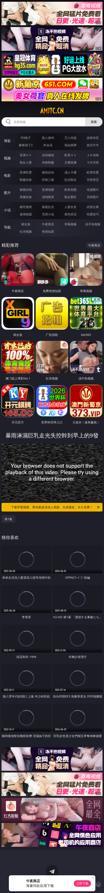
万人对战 (70, 138)
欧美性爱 (93, 172)
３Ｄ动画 (93, 155)
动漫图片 (93, 189)
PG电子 (26, 138)
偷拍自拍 (48, 172)
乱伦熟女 (70, 180)
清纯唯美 (48, 197)
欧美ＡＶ (70, 155)
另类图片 (93, 197)
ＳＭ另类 (93, 162)
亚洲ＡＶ (26, 155)
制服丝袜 (26, 180)
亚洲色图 (48, 189)
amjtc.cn (52, 110)
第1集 (8, 519)
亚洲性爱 (26, 172)
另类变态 (93, 180)
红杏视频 (26, 231)
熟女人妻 (26, 162)
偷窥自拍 (26, 189)
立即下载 (82, 883)
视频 (7, 158)
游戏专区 (93, 138)
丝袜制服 (48, 162)
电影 (7, 175)
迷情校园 (26, 214)
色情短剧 (48, 231)
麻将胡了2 (26, 145)
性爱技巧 (93, 214)
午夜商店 (48, 224)
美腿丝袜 (26, 197)
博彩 (7, 140)
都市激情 (26, 207)
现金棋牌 (70, 145)
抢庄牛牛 (93, 145)
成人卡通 (70, 172)
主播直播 (70, 162)
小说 (7, 210)
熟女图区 (70, 197)
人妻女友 (70, 207)
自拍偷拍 (48, 155)
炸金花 (48, 145)
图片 (7, 192)
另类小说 (48, 214)
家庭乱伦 (48, 207)
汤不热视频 (92, 224)
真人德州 (48, 138)
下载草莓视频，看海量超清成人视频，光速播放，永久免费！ (55, 507)
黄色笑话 (70, 214)
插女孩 (25, 224)
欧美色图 (70, 189)
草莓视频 (70, 224)
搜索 (94, 122)
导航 (7, 227)
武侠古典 (93, 207)
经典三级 (48, 180)
